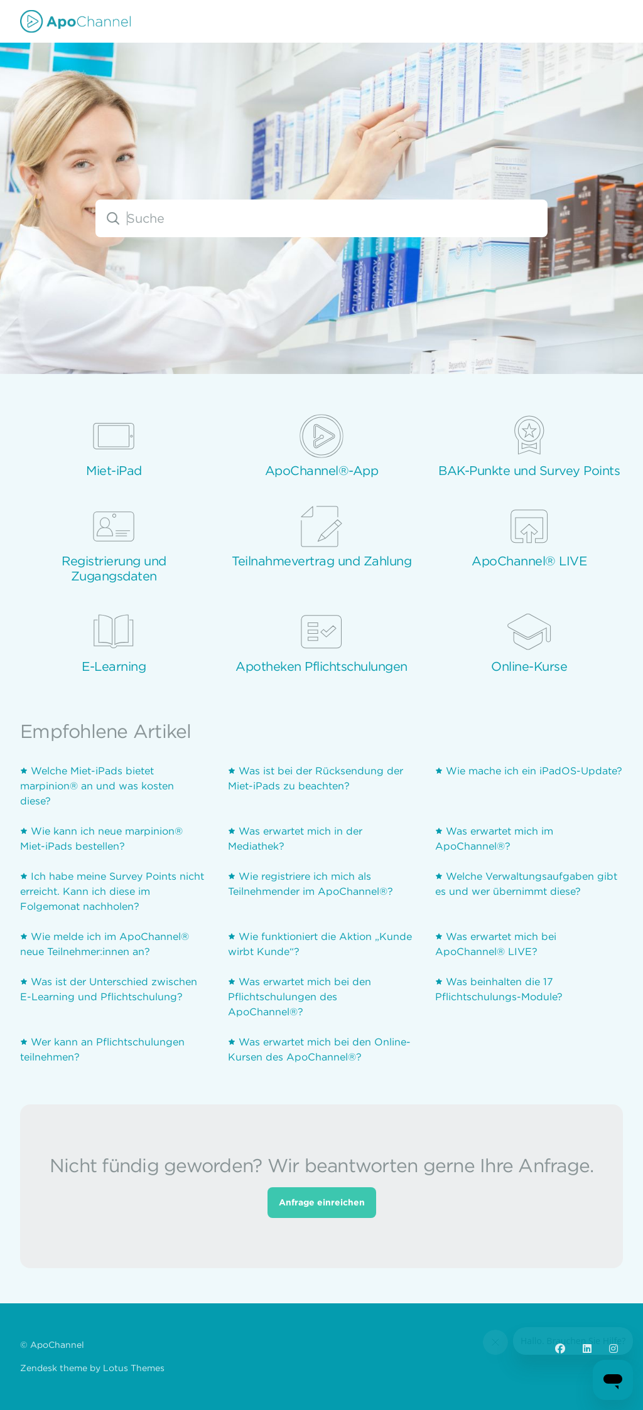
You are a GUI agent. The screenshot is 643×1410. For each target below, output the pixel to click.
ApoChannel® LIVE (529, 561)
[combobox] (321, 218)
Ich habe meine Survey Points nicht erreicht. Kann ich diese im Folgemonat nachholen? (112, 893)
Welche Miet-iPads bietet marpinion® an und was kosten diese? (97, 788)
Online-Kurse (529, 666)
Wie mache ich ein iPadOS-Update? (534, 773)
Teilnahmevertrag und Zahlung (321, 561)
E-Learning (114, 666)
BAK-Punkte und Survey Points (529, 471)
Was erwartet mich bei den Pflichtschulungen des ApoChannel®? (299, 999)
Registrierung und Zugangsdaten (114, 568)
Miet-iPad (114, 471)
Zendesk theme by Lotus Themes (92, 1368)
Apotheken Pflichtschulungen (321, 666)
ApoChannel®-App (322, 471)
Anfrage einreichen (322, 1205)
